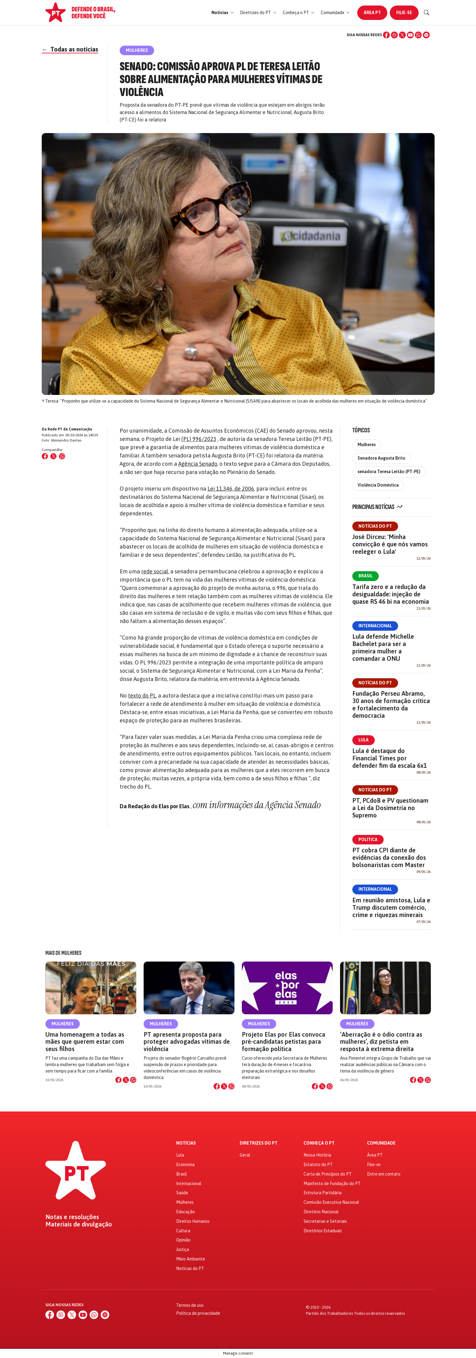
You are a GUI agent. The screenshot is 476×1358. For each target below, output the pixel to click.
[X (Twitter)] (402, 35)
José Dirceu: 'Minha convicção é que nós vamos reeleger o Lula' (390, 544)
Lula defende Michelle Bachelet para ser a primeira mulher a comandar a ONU (383, 647)
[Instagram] (394, 35)
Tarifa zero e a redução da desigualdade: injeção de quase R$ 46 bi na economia (390, 594)
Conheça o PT (319, 1143)
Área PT (372, 12)
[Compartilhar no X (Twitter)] (53, 456)
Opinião (183, 1240)
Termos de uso (189, 1305)
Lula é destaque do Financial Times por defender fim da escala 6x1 (389, 758)
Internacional (375, 625)
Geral (245, 1155)
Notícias (186, 1143)
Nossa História (317, 1155)
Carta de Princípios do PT (328, 1174)
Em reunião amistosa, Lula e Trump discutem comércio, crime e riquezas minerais (391, 907)
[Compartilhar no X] (126, 1080)
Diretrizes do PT (258, 1143)
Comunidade (381, 1143)
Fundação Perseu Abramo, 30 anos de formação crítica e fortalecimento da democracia (391, 704)
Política (367, 839)
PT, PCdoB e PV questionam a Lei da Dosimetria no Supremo (390, 808)
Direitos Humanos (193, 1221)
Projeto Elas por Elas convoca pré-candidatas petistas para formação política (283, 1041)
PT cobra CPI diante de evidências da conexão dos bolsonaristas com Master (389, 857)
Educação (185, 1211)
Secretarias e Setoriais (325, 1221)
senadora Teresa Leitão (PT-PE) (389, 471)
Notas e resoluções (72, 1217)
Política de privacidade (198, 1313)
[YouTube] (410, 35)
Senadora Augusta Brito (381, 458)
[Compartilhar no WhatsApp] (62, 456)
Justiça (182, 1249)
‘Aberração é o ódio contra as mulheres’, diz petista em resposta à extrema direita (381, 1041)
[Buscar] (427, 13)
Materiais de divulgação (78, 1224)
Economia (185, 1164)
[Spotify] (426, 35)
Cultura (183, 1230)
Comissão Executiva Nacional (331, 1202)
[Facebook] (386, 35)
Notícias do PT (375, 526)
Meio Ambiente (190, 1259)
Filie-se (404, 12)
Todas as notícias (70, 49)
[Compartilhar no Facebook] (45, 456)
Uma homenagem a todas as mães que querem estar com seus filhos (84, 1041)
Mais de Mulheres (63, 953)
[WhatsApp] (418, 35)
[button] (222, 12)
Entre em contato (384, 1174)
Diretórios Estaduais (323, 1230)
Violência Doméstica (378, 485)
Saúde (182, 1192)
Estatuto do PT (318, 1164)
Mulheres (367, 444)
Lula (363, 739)
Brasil (365, 575)
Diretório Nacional (321, 1211)
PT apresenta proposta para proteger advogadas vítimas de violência (187, 1041)
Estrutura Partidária (323, 1192)
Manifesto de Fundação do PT (332, 1183)
